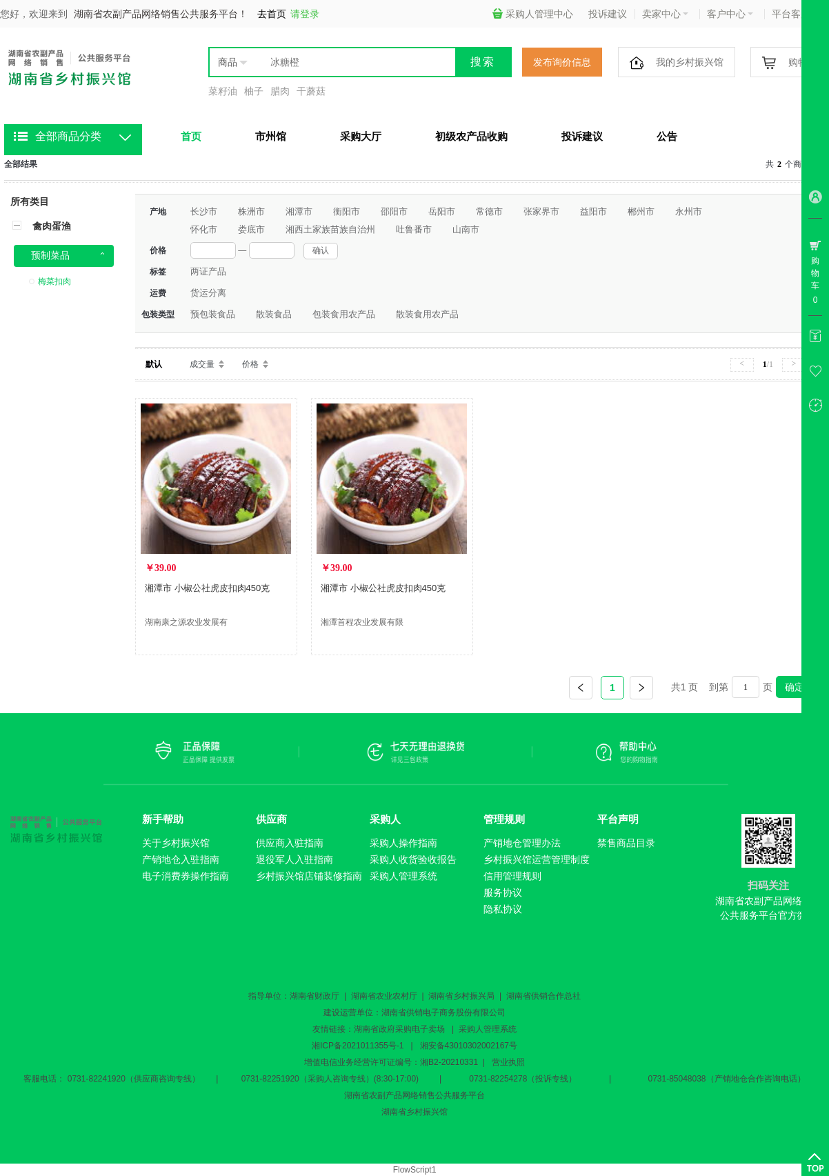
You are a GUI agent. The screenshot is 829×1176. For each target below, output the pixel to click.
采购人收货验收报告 (413, 859)
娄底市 (251, 229)
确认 (320, 250)
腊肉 (280, 91)
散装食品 (274, 314)
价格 (250, 364)
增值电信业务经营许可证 (349, 1062)
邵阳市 (394, 211)
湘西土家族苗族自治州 (330, 229)
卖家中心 (665, 13)
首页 (191, 136)
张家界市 (541, 211)
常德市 (489, 211)
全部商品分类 (68, 136)
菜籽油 (222, 91)
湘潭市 (299, 211)
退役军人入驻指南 (294, 859)
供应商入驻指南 (289, 842)
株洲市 (251, 211)
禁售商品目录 (626, 842)
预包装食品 (212, 314)
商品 (227, 62)
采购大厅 (360, 136)
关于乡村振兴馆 (176, 842)
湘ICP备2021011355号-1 (357, 1045)
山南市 (465, 229)
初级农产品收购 (471, 136)
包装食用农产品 (343, 314)
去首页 (271, 13)
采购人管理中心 (532, 13)
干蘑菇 (311, 91)
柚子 (253, 91)
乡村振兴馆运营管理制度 (536, 859)
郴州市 (641, 211)
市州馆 (270, 136)
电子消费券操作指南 (185, 875)
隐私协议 (502, 909)
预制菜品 (50, 255)
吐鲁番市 (414, 229)
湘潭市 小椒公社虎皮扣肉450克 (207, 588)
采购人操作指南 (403, 842)
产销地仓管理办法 (522, 842)
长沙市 (203, 211)
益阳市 (593, 211)
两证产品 (208, 271)
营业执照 (508, 1062)
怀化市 (203, 229)
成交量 (202, 364)
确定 (794, 686)
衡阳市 (346, 211)
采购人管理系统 (403, 875)
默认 (154, 364)
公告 (667, 136)
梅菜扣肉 (54, 281)
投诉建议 (607, 13)
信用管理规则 (512, 875)
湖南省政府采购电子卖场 (399, 1029)
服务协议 (502, 892)
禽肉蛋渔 (51, 226)
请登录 (304, 13)
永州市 (688, 211)
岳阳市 (441, 211)
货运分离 (208, 293)
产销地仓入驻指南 (180, 859)
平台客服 (795, 13)
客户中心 (730, 13)
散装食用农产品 (427, 314)
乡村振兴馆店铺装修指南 (309, 875)
